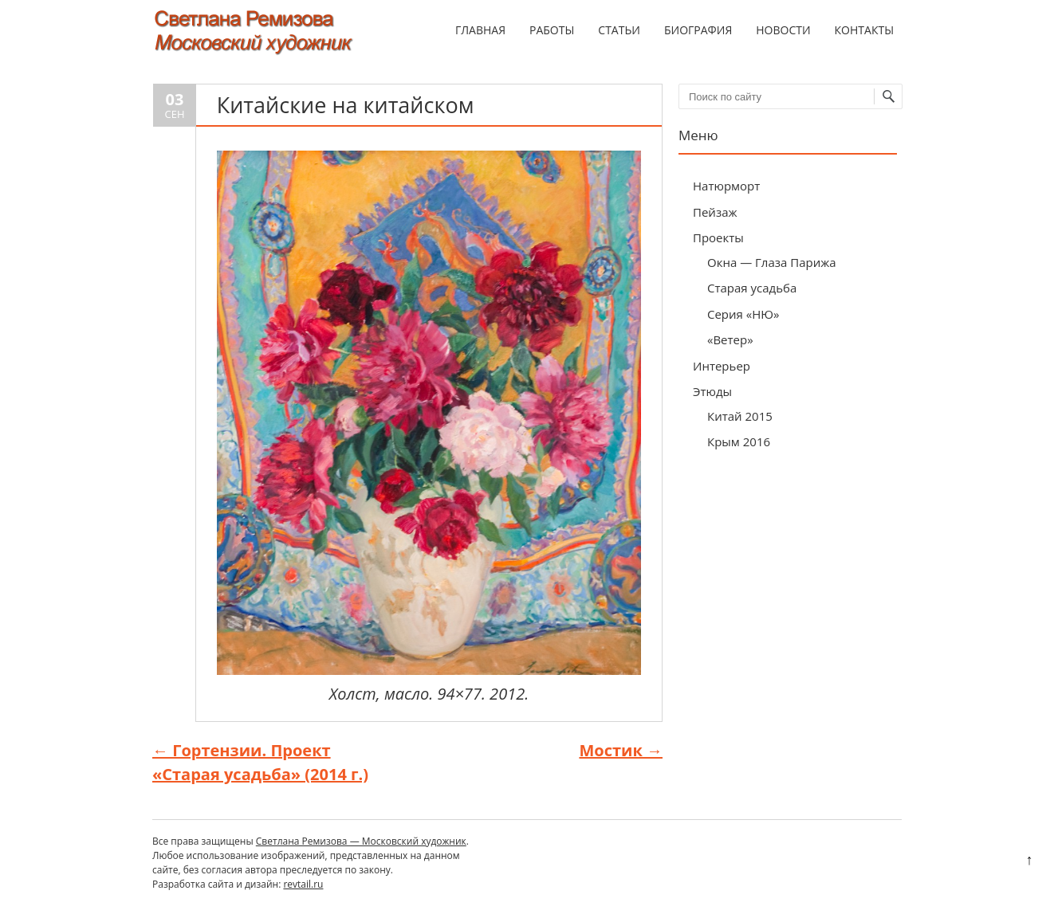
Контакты (864, 29)
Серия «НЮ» (743, 314)
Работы (551, 29)
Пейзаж (715, 212)
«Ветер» (730, 339)
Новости (783, 29)
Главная (480, 29)
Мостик (621, 750)
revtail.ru (303, 884)
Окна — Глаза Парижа (771, 262)
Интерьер (721, 366)
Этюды (712, 391)
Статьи (619, 29)
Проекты (718, 237)
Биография (698, 29)
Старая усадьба (751, 288)
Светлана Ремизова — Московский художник (361, 841)
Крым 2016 (738, 441)
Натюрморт (726, 186)
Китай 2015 (740, 416)
